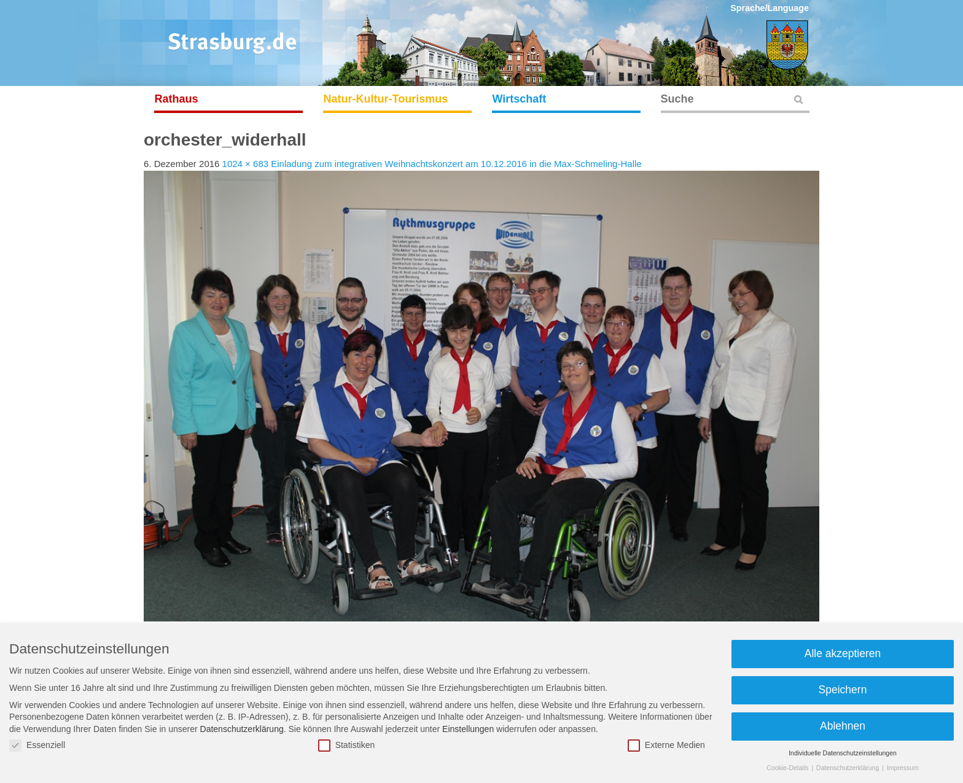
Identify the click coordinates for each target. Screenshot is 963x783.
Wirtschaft (520, 99)
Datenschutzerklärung (242, 729)
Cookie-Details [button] (788, 767)
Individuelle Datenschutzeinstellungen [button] (843, 753)
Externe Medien (666, 745)
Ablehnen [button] (842, 726)
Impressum (903, 767)
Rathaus (176, 99)
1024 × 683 (245, 163)
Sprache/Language (769, 8)
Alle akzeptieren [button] (843, 653)
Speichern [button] (843, 690)
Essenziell (37, 745)
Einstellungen (468, 729)
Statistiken (346, 745)
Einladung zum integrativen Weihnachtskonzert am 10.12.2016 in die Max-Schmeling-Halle (456, 163)
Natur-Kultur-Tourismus (386, 99)
